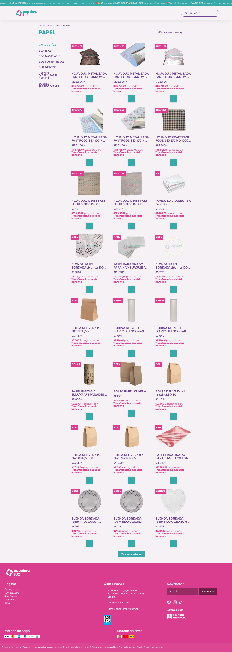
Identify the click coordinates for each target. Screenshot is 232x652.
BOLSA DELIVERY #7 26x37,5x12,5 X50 (128, 456)
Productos (55, 25)
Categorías (11, 589)
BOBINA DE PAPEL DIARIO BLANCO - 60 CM (128, 330)
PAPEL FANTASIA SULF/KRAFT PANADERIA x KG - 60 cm (89, 393)
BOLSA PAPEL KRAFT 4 (129, 391)
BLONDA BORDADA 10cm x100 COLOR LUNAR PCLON (127, 520)
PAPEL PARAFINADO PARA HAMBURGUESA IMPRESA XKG (171, 456)
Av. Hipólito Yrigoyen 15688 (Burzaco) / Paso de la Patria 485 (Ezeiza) (124, 593)
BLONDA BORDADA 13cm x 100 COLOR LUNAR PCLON (85, 520)
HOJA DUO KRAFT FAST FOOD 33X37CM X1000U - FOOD (88, 202)
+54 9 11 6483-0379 (116, 603)
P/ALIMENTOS (47, 67)
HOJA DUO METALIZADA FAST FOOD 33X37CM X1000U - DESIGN (89, 139)
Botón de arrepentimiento (154, 647)
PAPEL (66, 25)
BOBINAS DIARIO (50, 56)
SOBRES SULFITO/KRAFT (49, 85)
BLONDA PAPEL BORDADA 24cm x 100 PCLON (87, 266)
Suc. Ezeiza (10, 596)
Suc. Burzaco (11, 593)
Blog (7, 603)
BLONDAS (45, 51)
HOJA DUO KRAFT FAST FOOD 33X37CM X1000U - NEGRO (172, 139)
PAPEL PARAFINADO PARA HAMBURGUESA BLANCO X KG (129, 266)
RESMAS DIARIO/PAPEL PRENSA (48, 76)
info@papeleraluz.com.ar (121, 609)
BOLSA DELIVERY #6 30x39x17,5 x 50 (86, 330)
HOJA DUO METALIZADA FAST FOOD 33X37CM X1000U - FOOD (173, 75)
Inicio (43, 25)
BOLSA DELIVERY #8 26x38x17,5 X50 (86, 456)
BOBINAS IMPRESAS (51, 62)
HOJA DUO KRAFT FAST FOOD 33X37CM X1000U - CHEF (130, 202)
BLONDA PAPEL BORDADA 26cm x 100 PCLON (171, 266)
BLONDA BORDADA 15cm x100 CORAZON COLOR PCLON (171, 520)
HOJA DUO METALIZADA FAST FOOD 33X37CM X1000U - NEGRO (89, 75)
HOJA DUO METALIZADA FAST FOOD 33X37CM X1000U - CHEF (131, 139)
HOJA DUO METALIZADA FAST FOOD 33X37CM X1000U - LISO (131, 75)
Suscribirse (208, 592)
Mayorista (10, 599)
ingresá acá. (137, 647)
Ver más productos (131, 554)
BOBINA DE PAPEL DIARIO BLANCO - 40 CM (170, 330)
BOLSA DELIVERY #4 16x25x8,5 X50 (170, 393)
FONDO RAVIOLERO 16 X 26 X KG (173, 202)
